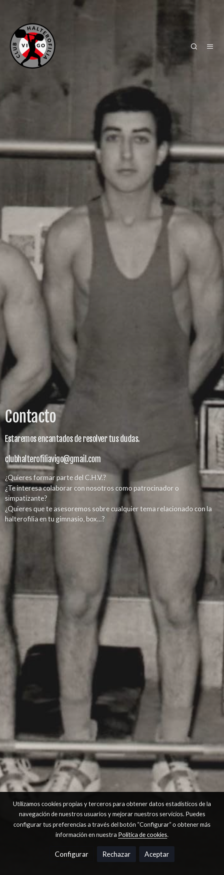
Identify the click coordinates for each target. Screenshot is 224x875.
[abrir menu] (210, 46)
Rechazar (116, 854)
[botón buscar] (194, 46)
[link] (32, 46)
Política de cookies (142, 834)
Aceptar (156, 854)
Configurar (71, 854)
